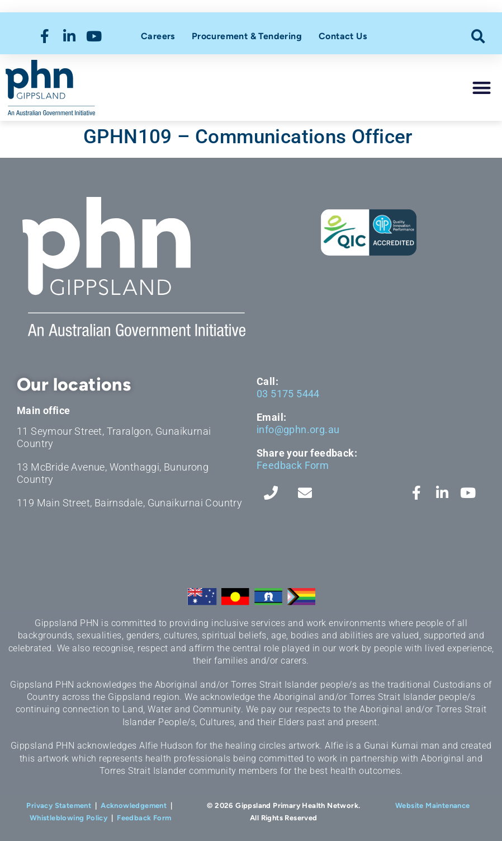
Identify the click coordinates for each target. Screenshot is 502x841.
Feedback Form (293, 465)
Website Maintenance (432, 805)
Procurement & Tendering (247, 36)
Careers (158, 36)
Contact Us (343, 36)
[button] (478, 36)
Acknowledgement (134, 805)
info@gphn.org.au (298, 429)
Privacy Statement (58, 805)
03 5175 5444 (288, 394)
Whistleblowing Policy (68, 818)
